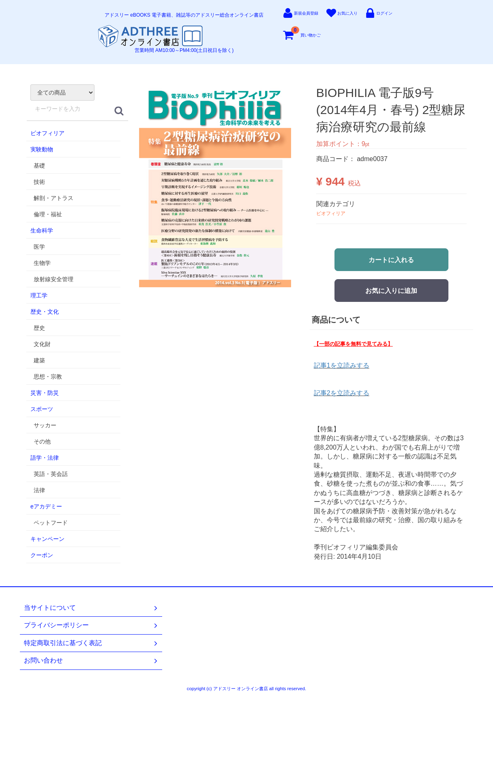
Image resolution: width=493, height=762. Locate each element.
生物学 (42, 263)
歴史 (39, 328)
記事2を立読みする (341, 393)
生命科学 (41, 230)
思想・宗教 (48, 376)
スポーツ (41, 409)
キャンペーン (47, 539)
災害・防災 (44, 393)
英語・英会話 (51, 474)
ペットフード (51, 522)
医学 (39, 246)
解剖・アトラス (53, 198)
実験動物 (41, 149)
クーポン (41, 555)
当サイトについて (91, 607)
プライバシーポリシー (91, 625)
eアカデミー (46, 506)
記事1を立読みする (341, 365)
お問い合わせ (91, 660)
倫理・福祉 (48, 214)
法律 (39, 490)
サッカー (45, 425)
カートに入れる (391, 259)
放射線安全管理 (53, 279)
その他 (42, 441)
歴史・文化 (44, 311)
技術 (39, 182)
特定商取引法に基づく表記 (91, 643)
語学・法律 (44, 457)
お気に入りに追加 (391, 290)
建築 (39, 360)
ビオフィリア (47, 133)
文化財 (42, 344)
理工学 (38, 295)
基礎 (39, 165)
